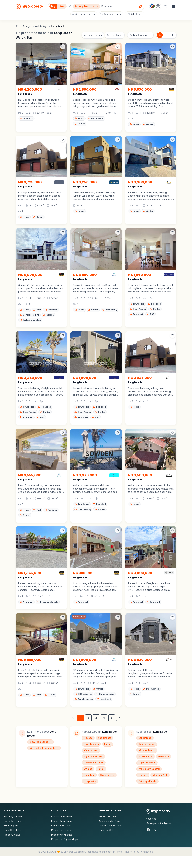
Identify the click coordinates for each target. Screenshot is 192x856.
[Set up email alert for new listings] (115, 35)
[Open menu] (173, 6)
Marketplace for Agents (158, 823)
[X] (154, 830)
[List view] (166, 35)
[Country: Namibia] (155, 6)
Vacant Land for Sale (110, 825)
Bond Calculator (12, 830)
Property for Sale (13, 816)
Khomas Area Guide (61, 816)
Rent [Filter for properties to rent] (62, 6)
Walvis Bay (24, 37)
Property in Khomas (61, 834)
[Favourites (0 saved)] (165, 6)
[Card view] (160, 35)
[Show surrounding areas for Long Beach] (84, 6)
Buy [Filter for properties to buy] (53, 6)
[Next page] (119, 718)
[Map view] (173, 35)
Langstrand (144, 738)
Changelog (147, 851)
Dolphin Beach (146, 744)
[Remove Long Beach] (98, 6)
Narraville (163, 756)
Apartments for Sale (109, 821)
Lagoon (142, 775)
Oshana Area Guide (61, 825)
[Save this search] (93, 35)
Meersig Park (160, 775)
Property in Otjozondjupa (64, 839)
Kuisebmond (145, 756)
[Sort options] (140, 35)
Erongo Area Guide (61, 821)
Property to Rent (13, 821)
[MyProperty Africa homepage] (158, 811)
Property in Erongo (61, 830)
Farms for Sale (106, 830)
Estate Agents (11, 825)
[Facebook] (148, 830)
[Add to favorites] (62, 46)
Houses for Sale (107, 816)
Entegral (68, 851)
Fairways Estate (147, 781)
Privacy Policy (131, 851)
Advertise (151, 818)
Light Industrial (146, 762)
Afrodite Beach (146, 750)
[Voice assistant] (140, 6)
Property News (12, 834)
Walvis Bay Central (149, 768)
